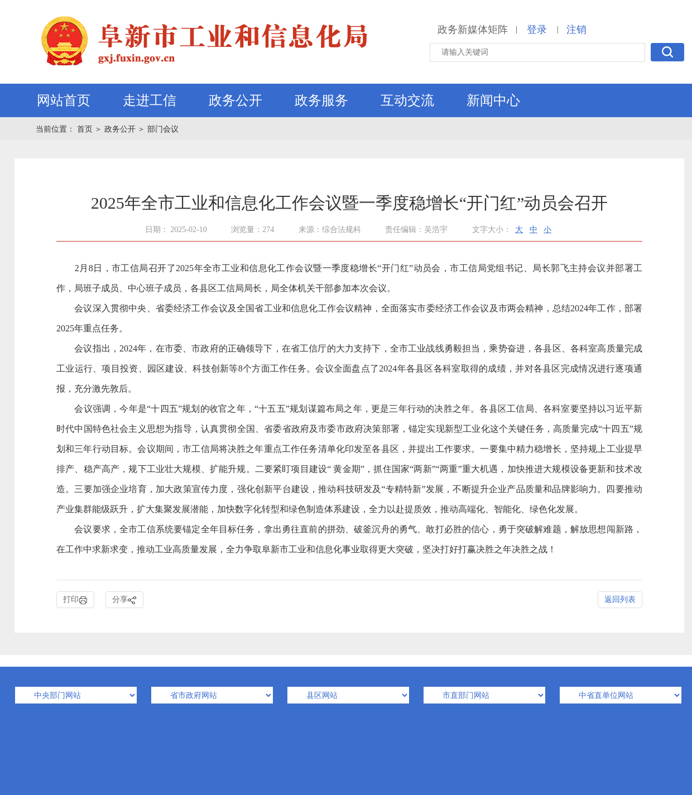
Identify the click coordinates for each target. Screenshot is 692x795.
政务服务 (321, 100)
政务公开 (235, 100)
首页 (86, 129)
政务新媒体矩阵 (473, 29)
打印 (75, 600)
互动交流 (407, 100)
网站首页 (63, 100)
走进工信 (149, 100)
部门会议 (163, 129)
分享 (124, 600)
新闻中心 (493, 100)
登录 (537, 29)
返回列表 (620, 599)
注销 (576, 29)
